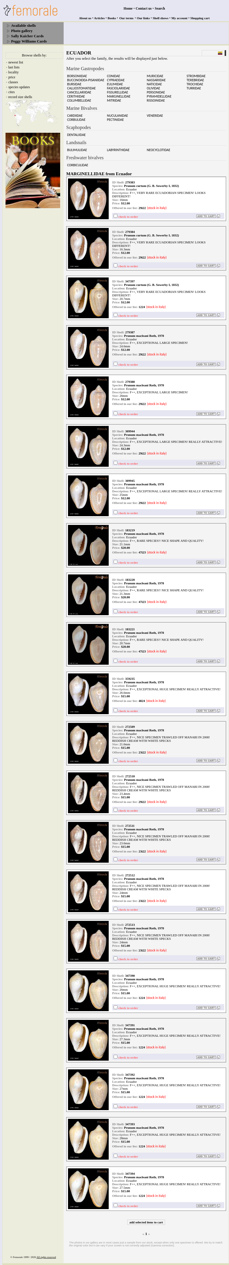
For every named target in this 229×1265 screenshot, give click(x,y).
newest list (15, 62)
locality (13, 72)
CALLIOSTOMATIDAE (81, 88)
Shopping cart (200, 18)
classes (13, 82)
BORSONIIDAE (77, 76)
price (11, 77)
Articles (99, 18)
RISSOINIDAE (156, 100)
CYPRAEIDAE (116, 80)
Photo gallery (22, 31)
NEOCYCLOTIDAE (158, 150)
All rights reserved (46, 1257)
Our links (143, 18)
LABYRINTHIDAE (118, 150)
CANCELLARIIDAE (79, 92)
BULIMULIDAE (77, 150)
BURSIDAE (74, 84)
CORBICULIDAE (77, 165)
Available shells (23, 25)
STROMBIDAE (196, 76)
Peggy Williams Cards (29, 41)
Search (160, 8)
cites (11, 92)
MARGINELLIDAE (118, 96)
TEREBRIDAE (195, 80)
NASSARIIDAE (156, 80)
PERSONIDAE (156, 92)
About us (85, 18)
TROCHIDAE (195, 84)
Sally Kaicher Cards (27, 36)
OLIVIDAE (153, 88)
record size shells (20, 97)
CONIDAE (113, 76)
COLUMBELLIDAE (79, 100)
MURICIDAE (155, 76)
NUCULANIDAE (117, 116)
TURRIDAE (194, 88)
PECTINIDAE (115, 120)
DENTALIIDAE (76, 135)
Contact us (144, 8)
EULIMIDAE (115, 84)
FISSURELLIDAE (117, 92)
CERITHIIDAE (76, 96)
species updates (19, 87)
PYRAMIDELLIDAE (159, 96)
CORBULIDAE (76, 120)
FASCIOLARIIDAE (118, 88)
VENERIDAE (155, 116)
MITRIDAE (114, 100)
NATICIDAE (154, 84)
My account (179, 18)
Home (128, 8)
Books (112, 18)
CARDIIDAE (75, 116)
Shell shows (161, 18)
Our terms (126, 18)
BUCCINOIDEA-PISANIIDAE (85, 80)
